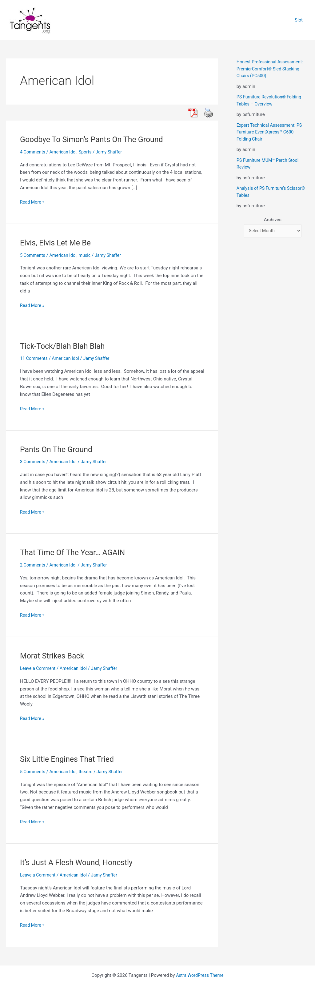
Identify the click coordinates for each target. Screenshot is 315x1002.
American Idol (64, 152)
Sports (87, 152)
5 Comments (33, 255)
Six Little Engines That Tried (69, 759)
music (87, 255)
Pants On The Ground (58, 449)
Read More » (33, 202)
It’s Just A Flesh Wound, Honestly (79, 862)
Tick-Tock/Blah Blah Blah (64, 346)
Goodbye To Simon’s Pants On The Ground (94, 139)
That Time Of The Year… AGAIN (75, 552)
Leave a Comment (38, 668)
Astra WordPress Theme (200, 975)
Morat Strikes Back (53, 655)
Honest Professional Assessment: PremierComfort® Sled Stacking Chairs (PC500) (271, 68)
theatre (88, 771)
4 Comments (33, 152)
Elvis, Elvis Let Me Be (57, 242)
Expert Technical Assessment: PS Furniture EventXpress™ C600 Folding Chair (271, 132)
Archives (272, 219)
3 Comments (33, 461)
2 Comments (33, 565)
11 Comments (34, 358)
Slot (300, 20)
